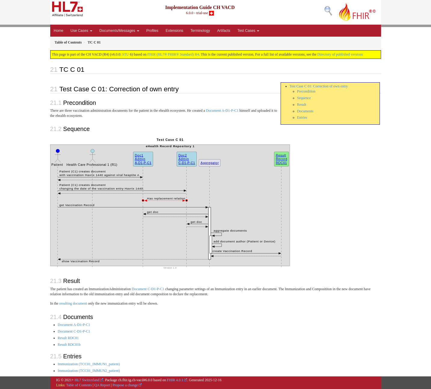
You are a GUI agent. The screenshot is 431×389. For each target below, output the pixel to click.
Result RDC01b (69, 344)
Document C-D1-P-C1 (148, 289)
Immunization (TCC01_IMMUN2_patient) (89, 371)
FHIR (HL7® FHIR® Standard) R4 (173, 54)
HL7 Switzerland (87, 380)
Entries (302, 117)
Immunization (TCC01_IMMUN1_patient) (89, 364)
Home (58, 31)
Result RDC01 (68, 338)
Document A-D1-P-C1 (222, 110)
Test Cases (248, 31)
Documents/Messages (119, 31)
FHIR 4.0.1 (175, 380)
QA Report (102, 385)
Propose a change (125, 385)
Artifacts (223, 31)
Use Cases (81, 31)
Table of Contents (79, 385)
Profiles (152, 31)
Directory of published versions (340, 54)
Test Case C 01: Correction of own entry (319, 86)
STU (125, 54)
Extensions (174, 31)
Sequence (304, 98)
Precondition (306, 91)
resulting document (73, 303)
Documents (305, 111)
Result (301, 104)
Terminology (200, 31)
